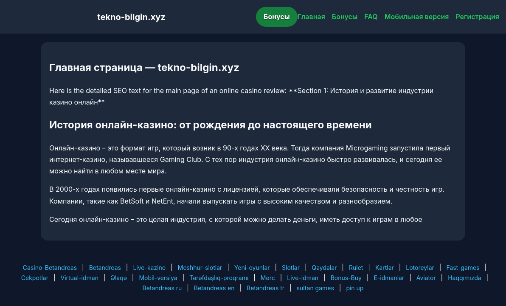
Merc (268, 277)
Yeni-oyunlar (252, 267)
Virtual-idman (79, 277)
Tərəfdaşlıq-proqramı (218, 277)
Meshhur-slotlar (200, 267)
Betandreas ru (162, 288)
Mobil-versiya (158, 277)
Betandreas (105, 267)
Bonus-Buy (346, 277)
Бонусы (277, 16)
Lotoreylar (420, 267)
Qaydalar (324, 267)
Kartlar (384, 267)
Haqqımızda (464, 277)
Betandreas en (214, 288)
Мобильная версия (417, 16)
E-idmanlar (389, 277)
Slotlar (291, 267)
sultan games (315, 288)
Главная (311, 16)
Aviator (426, 277)
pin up (354, 288)
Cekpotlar (34, 277)
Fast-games (462, 267)
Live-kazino (149, 267)
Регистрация (477, 16)
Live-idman (302, 277)
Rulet (356, 267)
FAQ (370, 16)
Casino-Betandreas (50, 267)
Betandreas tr (265, 288)
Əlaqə (118, 277)
